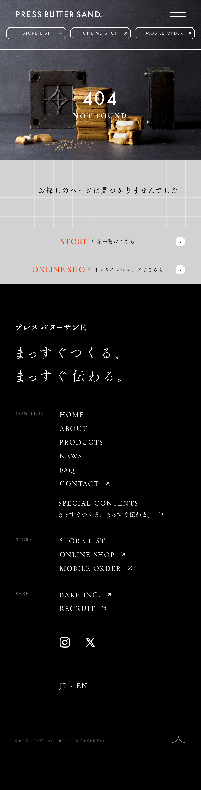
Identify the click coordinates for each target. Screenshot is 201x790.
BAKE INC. (80, 594)
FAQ (67, 469)
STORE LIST (36, 33)
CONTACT (79, 483)
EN (82, 685)
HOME (72, 414)
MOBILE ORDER (164, 33)
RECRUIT (78, 608)
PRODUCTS (81, 442)
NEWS (71, 456)
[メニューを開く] (178, 14)
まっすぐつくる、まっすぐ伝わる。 (105, 514)
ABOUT (74, 428)
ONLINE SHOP (100, 33)
